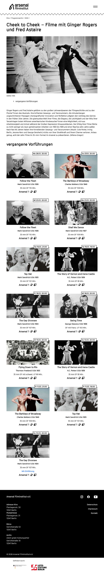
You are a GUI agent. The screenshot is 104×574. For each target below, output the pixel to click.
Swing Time (76, 320)
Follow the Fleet (28, 181)
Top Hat (28, 274)
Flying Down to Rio (28, 367)
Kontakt (94, 513)
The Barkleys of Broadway (76, 181)
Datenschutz (92, 504)
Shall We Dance (76, 227)
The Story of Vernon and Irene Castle (76, 274)
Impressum (93, 509)
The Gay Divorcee (28, 320)
